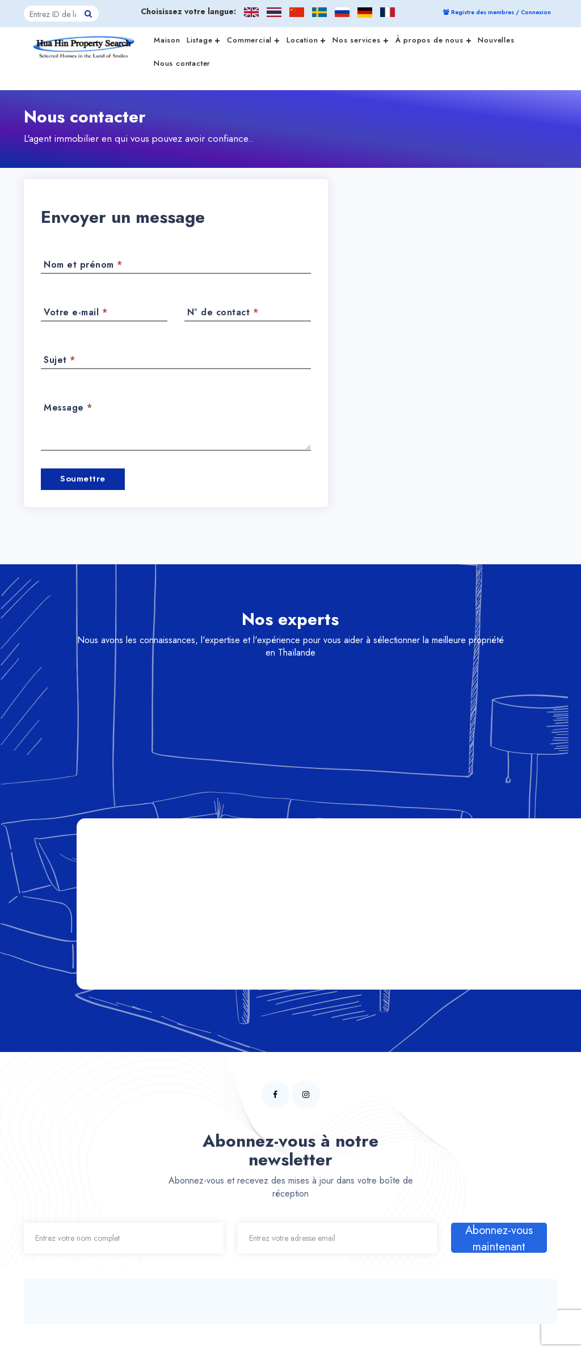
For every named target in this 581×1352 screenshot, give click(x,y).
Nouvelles (496, 40)
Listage (204, 39)
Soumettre (83, 478)
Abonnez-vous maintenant (499, 1237)
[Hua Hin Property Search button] (88, 13)
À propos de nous (433, 39)
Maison (167, 40)
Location (306, 39)
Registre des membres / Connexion (497, 12)
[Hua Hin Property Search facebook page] (275, 1093)
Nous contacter (182, 63)
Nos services (360, 39)
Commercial (253, 39)
